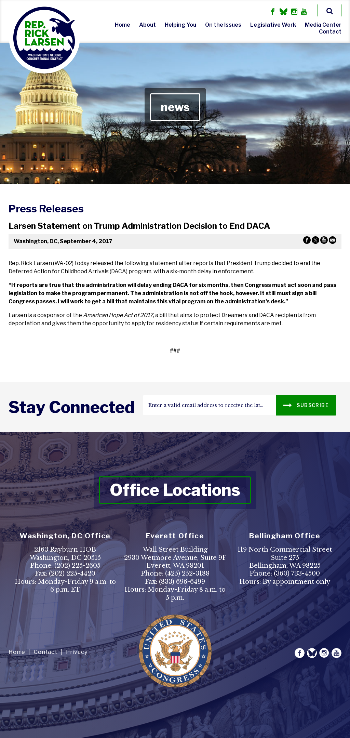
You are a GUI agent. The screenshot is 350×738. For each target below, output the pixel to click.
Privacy (77, 652)
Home (122, 25)
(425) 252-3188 (187, 573)
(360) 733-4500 (297, 573)
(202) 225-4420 (72, 573)
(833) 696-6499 (182, 581)
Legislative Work (273, 25)
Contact (330, 31)
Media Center (323, 25)
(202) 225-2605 (77, 565)
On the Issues (223, 25)
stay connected (72, 407)
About (147, 25)
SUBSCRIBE (306, 404)
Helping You (180, 25)
